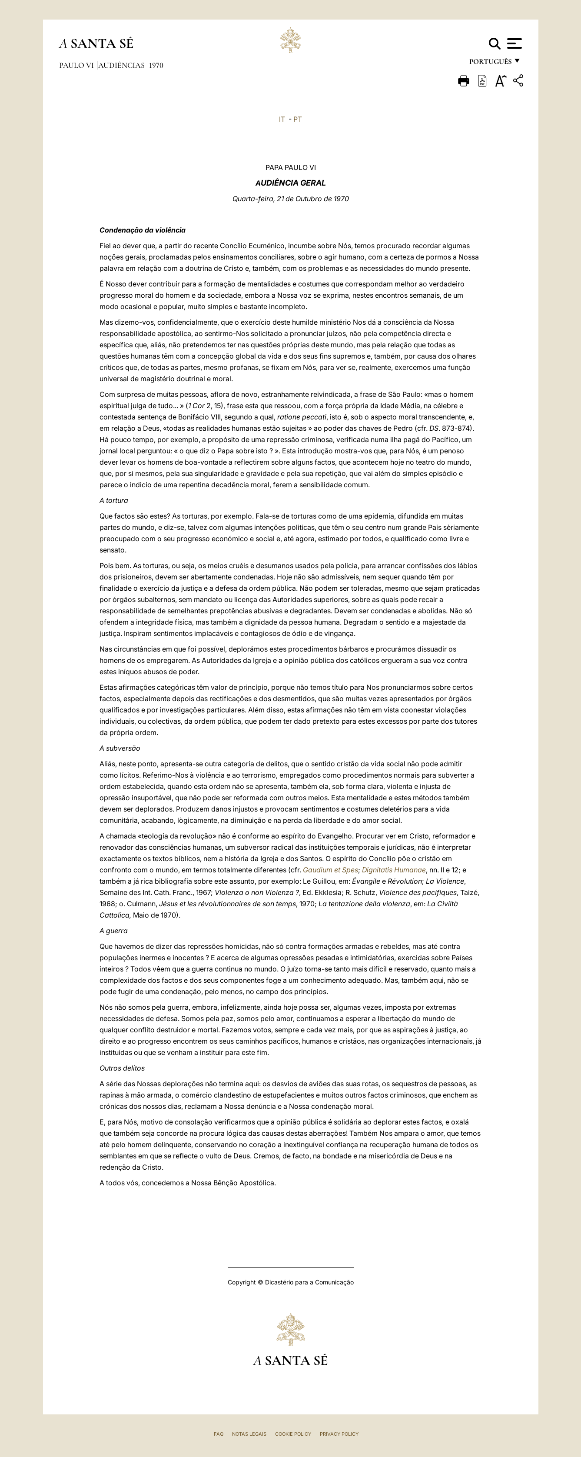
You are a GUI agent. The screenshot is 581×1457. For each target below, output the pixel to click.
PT (297, 119)
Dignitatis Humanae (394, 869)
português (490, 64)
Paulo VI (77, 65)
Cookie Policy (293, 1434)
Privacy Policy (339, 1434)
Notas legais (249, 1434)
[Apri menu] (513, 43)
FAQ (218, 1434)
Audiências (122, 65)
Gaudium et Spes (330, 869)
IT (282, 119)
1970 (156, 65)
